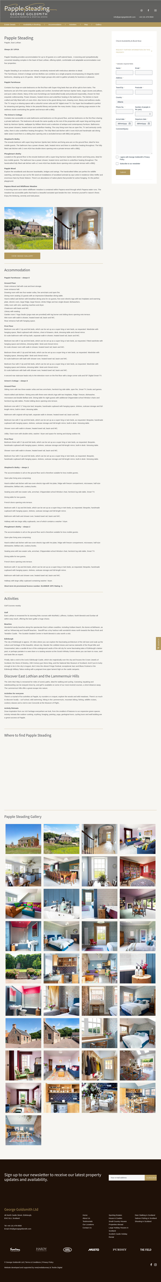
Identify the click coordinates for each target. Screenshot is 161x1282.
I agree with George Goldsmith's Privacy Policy (135, 158)
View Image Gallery (22, 256)
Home (85, 1215)
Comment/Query (122, 129)
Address (119, 78)
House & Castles (115, 1218)
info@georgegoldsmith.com (125, 17)
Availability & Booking (32, 24)
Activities (72, 24)
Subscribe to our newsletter (130, 164)
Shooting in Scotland (143, 1221)
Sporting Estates (115, 1215)
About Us (86, 1218)
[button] (155, 10)
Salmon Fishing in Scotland (146, 1218)
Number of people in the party (142, 108)
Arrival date (121, 119)
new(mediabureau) (42, 1267)
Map (86, 24)
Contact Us (87, 1228)
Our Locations (88, 1224)
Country (119, 97)
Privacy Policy (47, 1262)
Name (119, 68)
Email (138, 68)
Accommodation (54, 24)
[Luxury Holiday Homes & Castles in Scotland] (30, 10)
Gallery (98, 24)
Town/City (120, 88)
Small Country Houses (118, 1221)
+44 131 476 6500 (14, 1226)
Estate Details (9, 24)
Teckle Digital (57, 1267)
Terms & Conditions (33, 1262)
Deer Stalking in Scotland (145, 1215)
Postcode (139, 88)
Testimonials (88, 1221)
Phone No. (120, 107)
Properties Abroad (116, 1224)
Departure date (141, 119)
